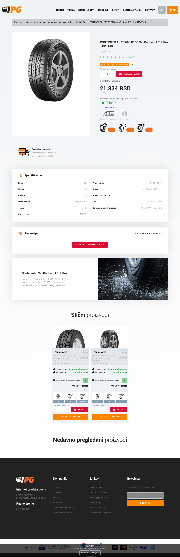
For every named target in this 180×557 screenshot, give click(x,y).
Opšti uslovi (58, 492)
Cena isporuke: (61, 369)
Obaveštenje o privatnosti (101, 512)
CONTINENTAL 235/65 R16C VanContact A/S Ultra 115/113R (118, 22)
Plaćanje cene (96, 487)
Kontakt (150, 10)
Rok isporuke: (61, 372)
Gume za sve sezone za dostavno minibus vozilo (49, 22)
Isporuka (57, 497)
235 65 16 (80, 22)
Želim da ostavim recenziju (90, 245)
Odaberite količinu (108, 69)
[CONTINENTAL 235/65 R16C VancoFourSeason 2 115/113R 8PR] (70, 337)
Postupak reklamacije (62, 512)
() (174, 10)
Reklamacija (95, 502)
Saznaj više (95, 553)
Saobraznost (59, 502)
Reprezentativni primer (108, 107)
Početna (18, 22)
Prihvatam (84, 553)
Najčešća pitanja (132, 10)
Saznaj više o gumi (70, 417)
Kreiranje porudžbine (99, 497)
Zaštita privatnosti (98, 492)
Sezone (60, 10)
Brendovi (103, 10)
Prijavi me (145, 503)
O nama (115, 10)
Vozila (71, 10)
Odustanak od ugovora (63, 507)
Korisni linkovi (86, 10)
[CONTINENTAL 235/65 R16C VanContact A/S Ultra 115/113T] (109, 337)
